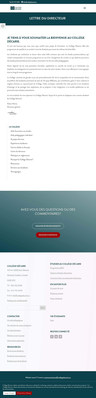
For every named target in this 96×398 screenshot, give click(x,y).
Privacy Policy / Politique (24, 393)
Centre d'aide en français (20, 147)
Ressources (15, 163)
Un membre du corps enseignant (19, 325)
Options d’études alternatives (61, 273)
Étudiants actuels (56, 293)
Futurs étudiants (56, 298)
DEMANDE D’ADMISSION (48, 235)
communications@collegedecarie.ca (57, 377)
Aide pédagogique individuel (21, 135)
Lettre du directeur (18, 151)
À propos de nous (17, 139)
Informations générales (15, 340)
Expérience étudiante (19, 143)
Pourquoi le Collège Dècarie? (22, 159)
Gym (52, 320)
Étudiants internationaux (16, 356)
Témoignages (16, 171)
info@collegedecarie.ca (21, 295)
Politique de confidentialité (17, 300)
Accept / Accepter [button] (9, 393)
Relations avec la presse (15, 335)
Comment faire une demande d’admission (65, 278)
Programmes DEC (57, 268)
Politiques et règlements (20, 155)
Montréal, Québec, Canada (17, 275)
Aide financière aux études (21, 131)
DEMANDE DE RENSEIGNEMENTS (48, 226)
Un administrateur (14, 330)
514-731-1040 (16, 285)
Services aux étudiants (19, 167)
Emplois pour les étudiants (17, 361)
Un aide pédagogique (15, 320)
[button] (2, 26)
